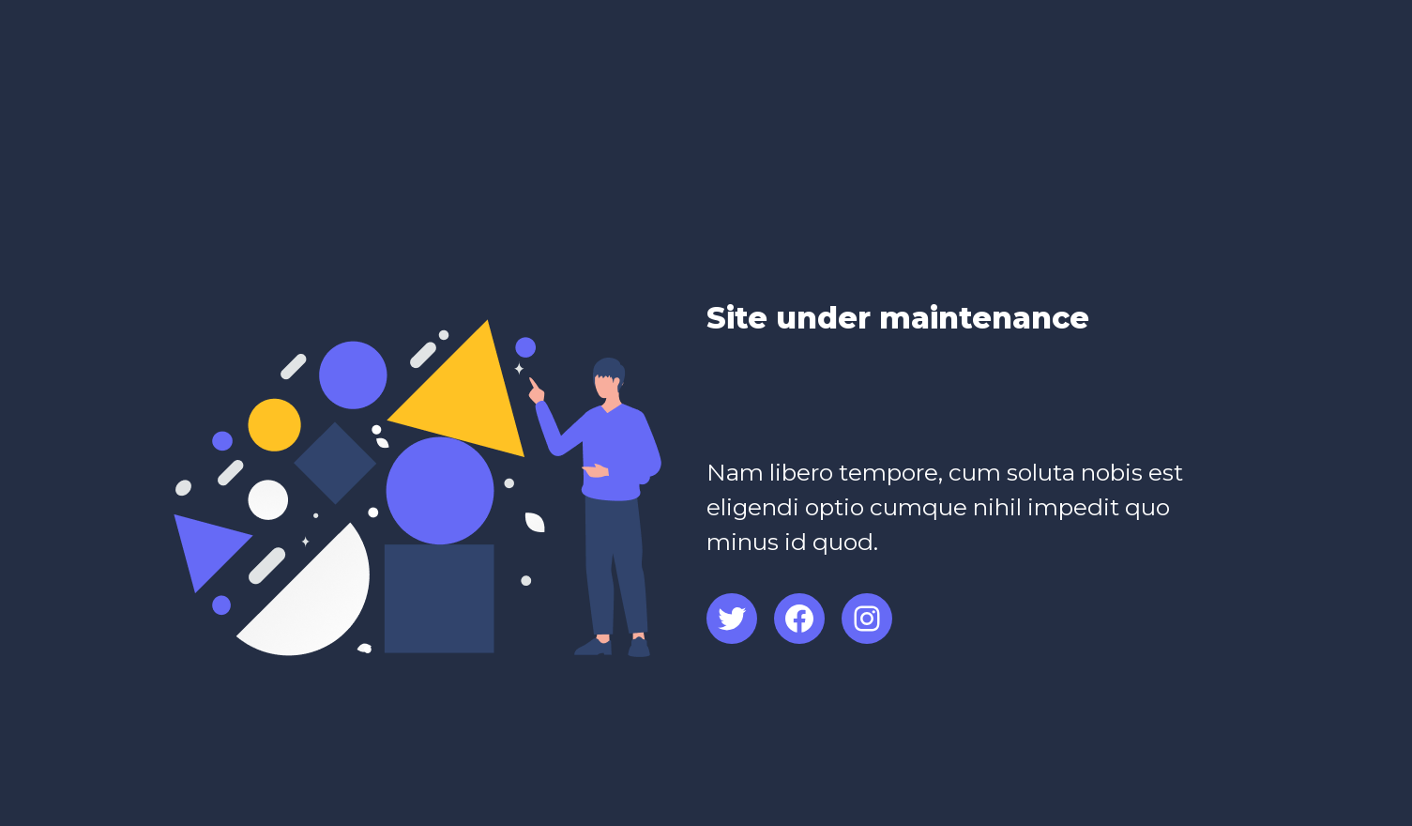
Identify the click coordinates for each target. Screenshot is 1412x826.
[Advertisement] (926, 408)
